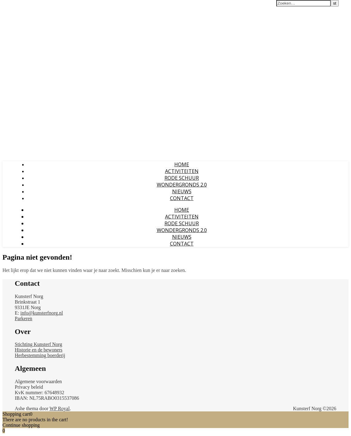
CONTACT (182, 198)
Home (181, 164)
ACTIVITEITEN (182, 171)
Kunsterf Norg (19, 5)
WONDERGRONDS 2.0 (182, 184)
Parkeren (23, 318)
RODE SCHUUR (181, 178)
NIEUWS (181, 191)
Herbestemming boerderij (40, 355)
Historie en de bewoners (38, 349)
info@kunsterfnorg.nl (41, 313)
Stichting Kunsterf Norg (38, 344)
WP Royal (59, 408)
